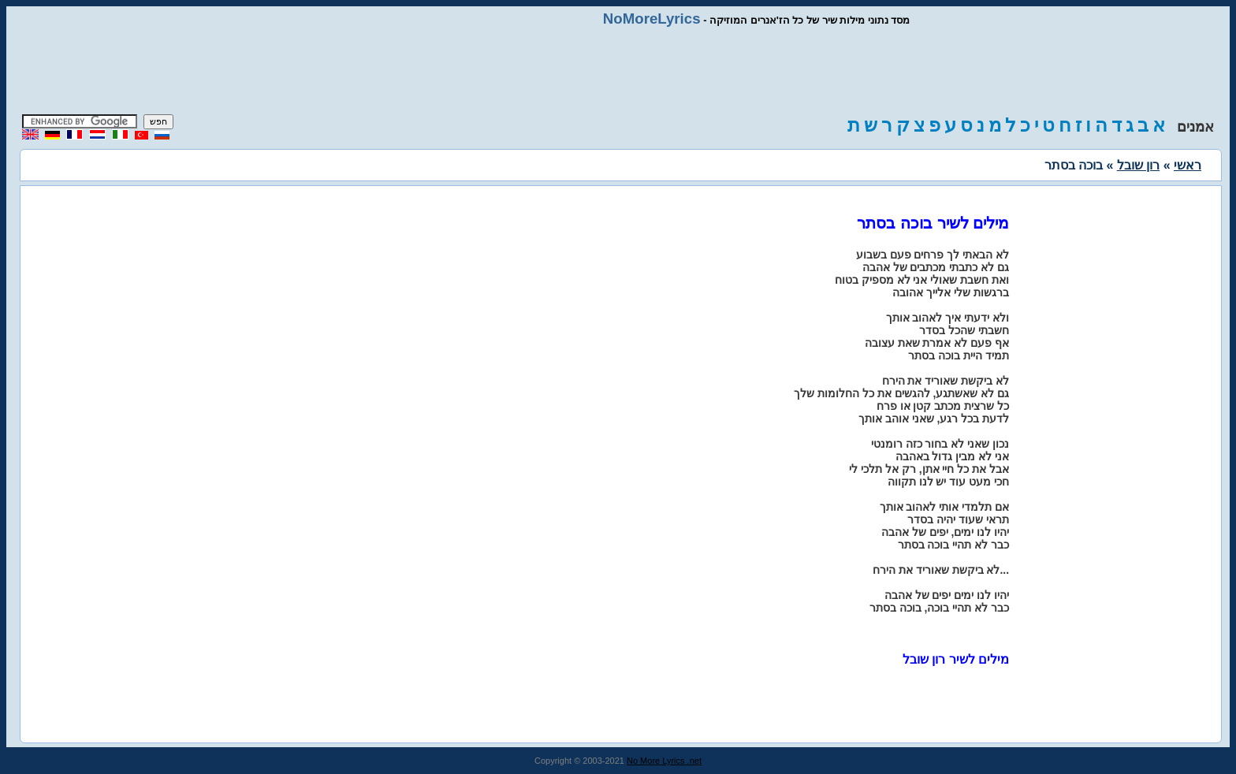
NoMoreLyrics (652, 18)
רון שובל (1138, 165)
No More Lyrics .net (664, 760)
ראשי (1187, 165)
